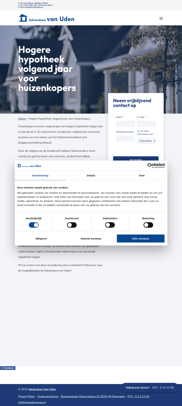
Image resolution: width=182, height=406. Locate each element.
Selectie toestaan (91, 238)
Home (22, 119)
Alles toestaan (140, 238)
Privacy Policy (26, 396)
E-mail (141, 117)
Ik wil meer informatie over (145, 133)
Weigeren (41, 238)
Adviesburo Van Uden (42, 389)
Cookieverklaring (47, 396)
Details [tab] (91, 175)
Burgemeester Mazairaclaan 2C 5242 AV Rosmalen (93, 396)
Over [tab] (142, 175)
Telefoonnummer (125, 132)
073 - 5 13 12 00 (150, 388)
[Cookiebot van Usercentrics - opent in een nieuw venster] (150, 165)
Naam (120, 117)
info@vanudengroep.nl (32, 402)
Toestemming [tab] (40, 175)
